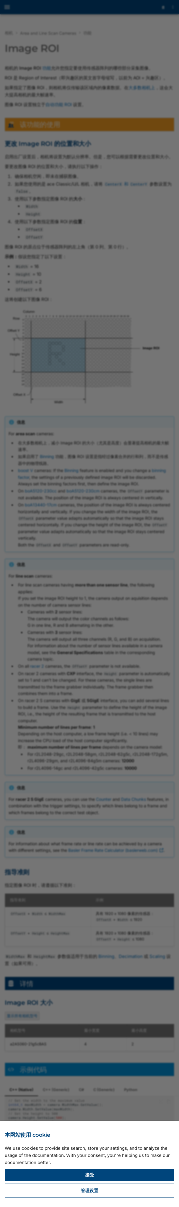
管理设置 (89, 1190)
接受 (89, 1175)
